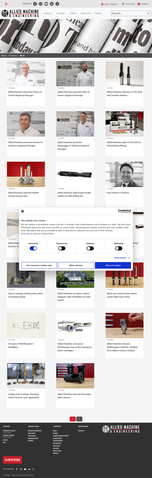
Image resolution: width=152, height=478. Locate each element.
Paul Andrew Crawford (118, 192)
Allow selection (76, 265)
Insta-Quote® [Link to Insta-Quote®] (32, 435)
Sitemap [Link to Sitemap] (55, 453)
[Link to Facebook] (16, 469)
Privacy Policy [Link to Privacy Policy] (57, 451)
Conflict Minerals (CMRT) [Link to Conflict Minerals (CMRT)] (61, 435)
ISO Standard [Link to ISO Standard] (57, 443)
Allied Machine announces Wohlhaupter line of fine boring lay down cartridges (75, 347)
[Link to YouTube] (25, 469)
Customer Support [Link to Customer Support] (8, 435)
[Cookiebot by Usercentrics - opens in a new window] (120, 211)
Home (3, 55)
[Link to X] (33, 469)
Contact (73, 13)
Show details (120, 258)
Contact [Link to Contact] (5, 440)
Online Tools (86, 13)
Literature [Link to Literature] (81, 430)
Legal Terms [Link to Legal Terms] (56, 445)
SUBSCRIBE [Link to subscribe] (12, 460)
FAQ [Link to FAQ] (4, 442)
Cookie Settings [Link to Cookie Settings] (58, 440)
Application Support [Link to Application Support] (9, 430)
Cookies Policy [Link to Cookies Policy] (57, 438)
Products (47, 13)
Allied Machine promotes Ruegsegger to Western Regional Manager (73, 145)
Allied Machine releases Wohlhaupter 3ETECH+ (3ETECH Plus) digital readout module (122, 347)
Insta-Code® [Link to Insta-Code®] (31, 433)
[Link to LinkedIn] (29, 469)
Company (60, 13)
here (28, 233)
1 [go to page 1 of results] (72, 419)
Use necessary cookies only (39, 265)
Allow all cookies (113, 265)
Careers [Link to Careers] (55, 433)
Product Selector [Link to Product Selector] (33, 438)
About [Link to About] (55, 430)
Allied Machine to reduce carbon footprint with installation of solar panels (74, 296)
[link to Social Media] (35, 3)
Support (98, 13)
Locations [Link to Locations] (56, 448)
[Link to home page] (20, 13)
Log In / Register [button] (111, 4)
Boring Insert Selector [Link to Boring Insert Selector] (34, 430)
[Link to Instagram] (21, 469)
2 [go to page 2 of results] (79, 419)
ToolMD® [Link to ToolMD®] (31, 440)
